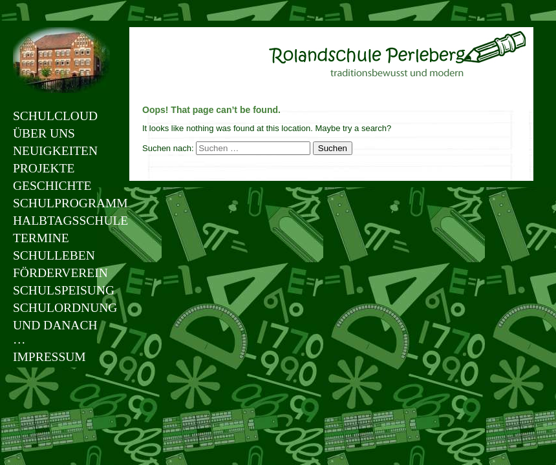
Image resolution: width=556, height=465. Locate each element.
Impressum (49, 357)
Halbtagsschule (61, 220)
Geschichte (52, 185)
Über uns (44, 133)
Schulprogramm (61, 203)
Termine (41, 238)
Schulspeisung (61, 290)
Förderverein (60, 273)
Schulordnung (61, 308)
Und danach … (55, 332)
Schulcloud (55, 116)
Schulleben (54, 255)
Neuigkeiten (55, 151)
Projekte (43, 168)
